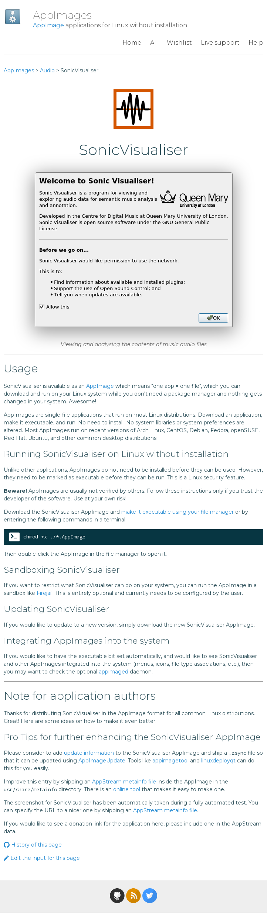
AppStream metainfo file (124, 781)
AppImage (48, 25)
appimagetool (170, 760)
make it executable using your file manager (177, 512)
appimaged (113, 671)
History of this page (33, 844)
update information (89, 753)
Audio (47, 70)
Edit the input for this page (42, 858)
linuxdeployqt (218, 760)
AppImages (62, 15)
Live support (220, 42)
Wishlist (179, 42)
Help (256, 42)
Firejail (45, 593)
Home (131, 42)
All (154, 42)
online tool (126, 789)
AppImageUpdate (101, 760)
